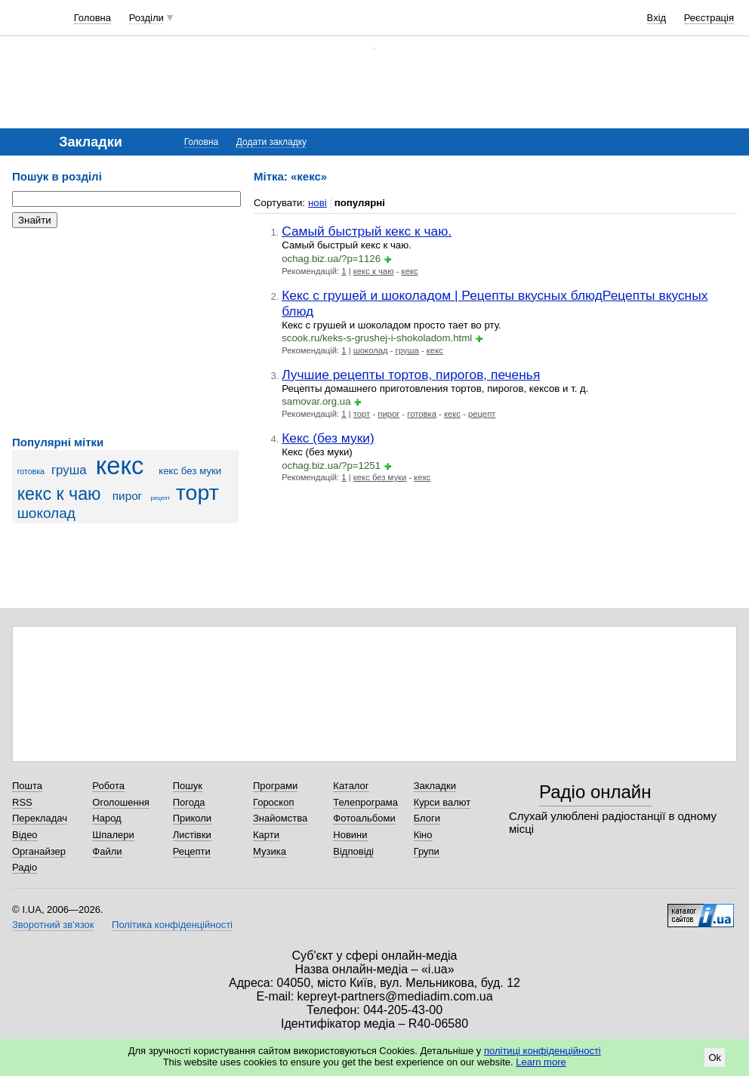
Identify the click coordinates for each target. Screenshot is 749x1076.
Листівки (192, 834)
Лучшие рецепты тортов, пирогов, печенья (411, 374)
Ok (714, 1057)
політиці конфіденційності (542, 1050)
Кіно (423, 834)
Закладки (435, 785)
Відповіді (353, 851)
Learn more (541, 1062)
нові (317, 202)
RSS (22, 802)
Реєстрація (709, 17)
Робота (108, 785)
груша (69, 470)
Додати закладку (271, 142)
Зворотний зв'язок (53, 924)
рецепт (161, 498)
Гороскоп (273, 802)
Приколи (192, 818)
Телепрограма (365, 802)
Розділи (146, 17)
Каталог (350, 785)
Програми (275, 785)
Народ (106, 818)
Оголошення (120, 802)
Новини (350, 834)
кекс (120, 465)
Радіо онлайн (595, 792)
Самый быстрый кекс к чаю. (367, 231)
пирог (127, 495)
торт (197, 492)
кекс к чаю (59, 494)
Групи (426, 851)
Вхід (657, 17)
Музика (269, 851)
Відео (25, 834)
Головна (92, 17)
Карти (266, 834)
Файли (107, 851)
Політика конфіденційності (172, 924)
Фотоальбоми (364, 818)
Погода (189, 802)
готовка (31, 471)
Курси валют (442, 802)
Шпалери (113, 834)
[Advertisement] (125, 332)
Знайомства (280, 818)
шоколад (46, 513)
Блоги (427, 818)
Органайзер (39, 851)
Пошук (187, 785)
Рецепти (192, 851)
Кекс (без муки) (328, 438)
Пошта (27, 785)
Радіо (24, 867)
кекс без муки (190, 470)
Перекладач (39, 818)
